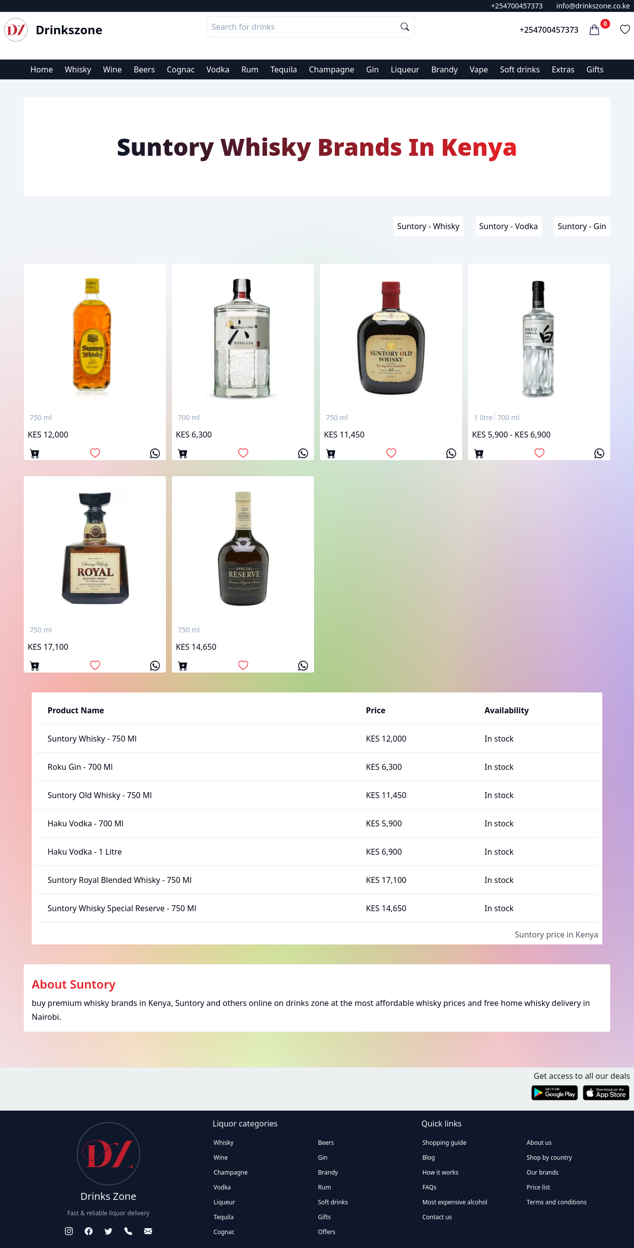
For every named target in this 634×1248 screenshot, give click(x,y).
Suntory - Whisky (428, 226)
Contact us (437, 1217)
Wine (112, 69)
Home (41, 69)
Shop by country (549, 1157)
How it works (441, 1172)
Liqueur (405, 69)
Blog (429, 1157)
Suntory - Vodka (508, 226)
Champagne (332, 69)
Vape (479, 69)
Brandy (444, 69)
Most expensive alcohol (455, 1202)
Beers (144, 69)
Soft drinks (520, 69)
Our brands (542, 1172)
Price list (538, 1187)
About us (539, 1142)
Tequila (283, 69)
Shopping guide (445, 1142)
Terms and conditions (556, 1202)
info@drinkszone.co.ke (593, 5)
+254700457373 (517, 5)
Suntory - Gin (582, 226)
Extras (563, 69)
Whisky (78, 69)
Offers (326, 1232)
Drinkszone (69, 30)
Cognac (181, 69)
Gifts (595, 69)
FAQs (430, 1187)
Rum (250, 69)
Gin (372, 69)
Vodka (218, 69)
